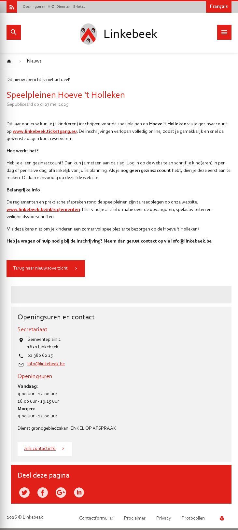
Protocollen (193, 518)
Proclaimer (135, 518)
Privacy (163, 518)
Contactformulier (96, 518)
